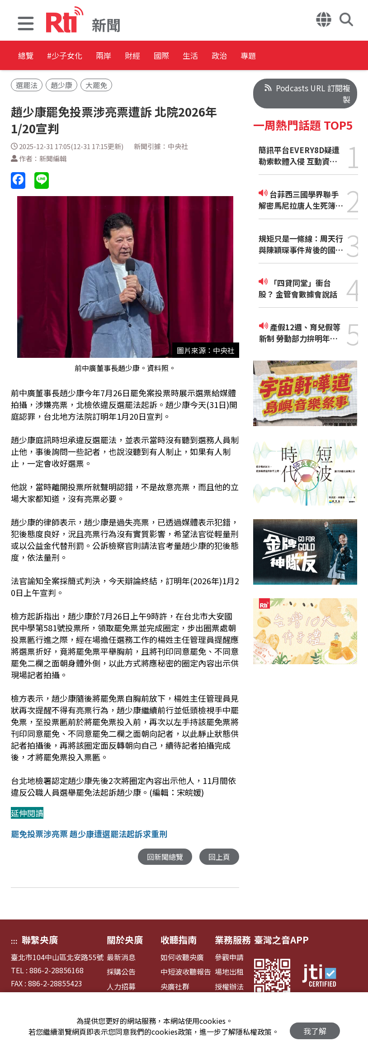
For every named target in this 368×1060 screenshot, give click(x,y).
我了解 (314, 1026)
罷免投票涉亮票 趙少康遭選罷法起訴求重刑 (89, 834)
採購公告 (121, 972)
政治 (295, 56)
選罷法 (27, 85)
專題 (335, 56)
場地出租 (229, 972)
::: (14, 941)
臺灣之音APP (281, 940)
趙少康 (61, 85)
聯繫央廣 (40, 940)
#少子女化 (79, 56)
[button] (26, 24)
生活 (254, 56)
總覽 (27, 56)
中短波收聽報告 (185, 972)
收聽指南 (178, 940)
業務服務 (233, 940)
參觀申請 (229, 957)
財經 (173, 56)
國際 (213, 56)
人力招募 (121, 987)
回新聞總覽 (162, 857)
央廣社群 (174, 987)
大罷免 (96, 85)
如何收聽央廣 (182, 957)
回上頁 (218, 857)
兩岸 (132, 56)
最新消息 (121, 957)
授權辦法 (229, 987)
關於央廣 (125, 940)
